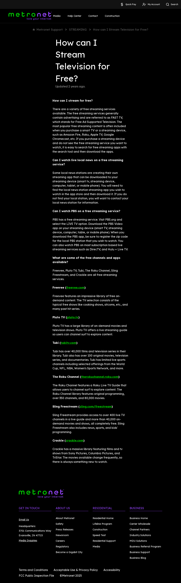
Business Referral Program (145, 546)
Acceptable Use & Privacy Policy (76, 570)
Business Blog (138, 557)
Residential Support (104, 540)
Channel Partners (140, 529)
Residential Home (103, 518)
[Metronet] (30, 16)
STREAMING (78, 29)
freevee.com (75, 287)
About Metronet (65, 518)
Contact (93, 16)
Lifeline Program (102, 523)
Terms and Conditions (33, 570)
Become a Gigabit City (69, 552)
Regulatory (62, 546)
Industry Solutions (140, 535)
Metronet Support (48, 29)
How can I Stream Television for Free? (120, 29)
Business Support (140, 552)
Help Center (74, 16)
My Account (151, 4)
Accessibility (111, 570)
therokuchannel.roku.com (99, 377)
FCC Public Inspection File (36, 575)
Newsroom (62, 535)
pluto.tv (72, 317)
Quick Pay (128, 4)
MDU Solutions (138, 540)
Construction (112, 16)
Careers (60, 540)
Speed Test (99, 535)
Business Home (139, 518)
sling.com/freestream (96, 406)
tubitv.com (68, 343)
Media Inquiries (28, 540)
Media (56, 16)
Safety (59, 523)
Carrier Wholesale (140, 523)
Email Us (24, 519)
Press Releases (64, 529)
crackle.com (74, 440)
